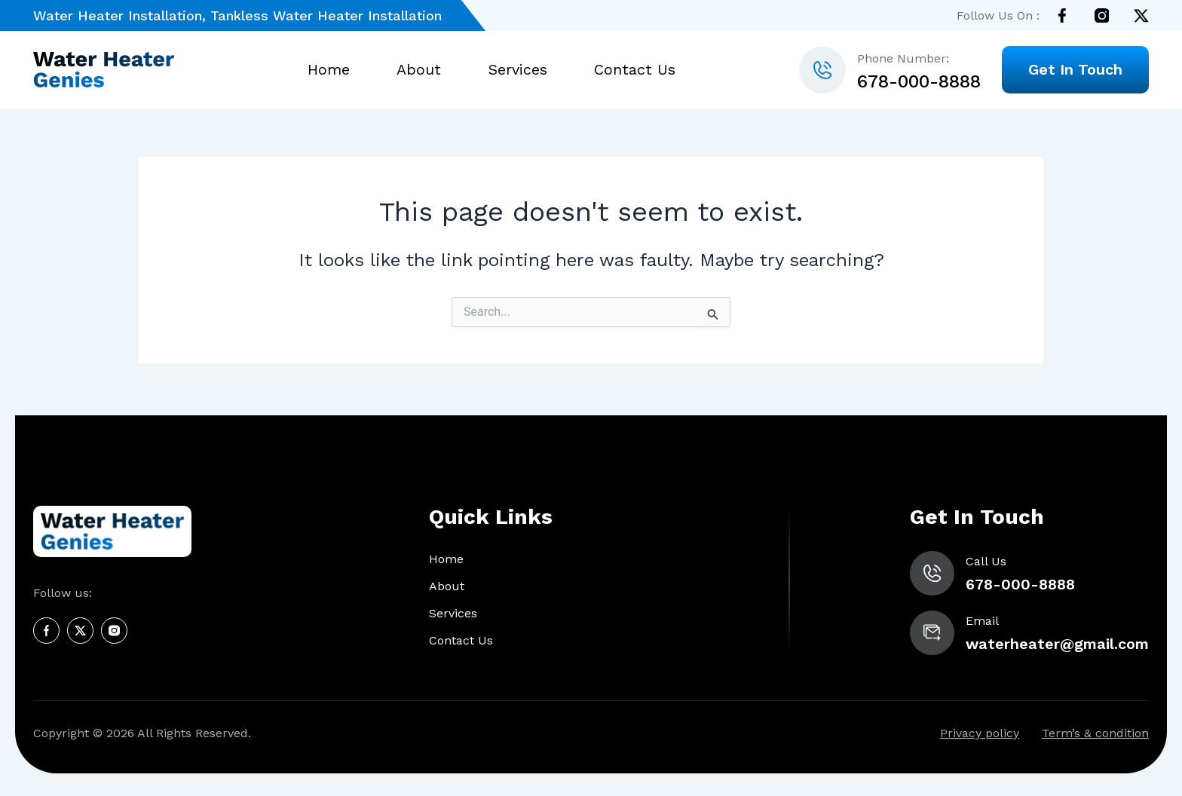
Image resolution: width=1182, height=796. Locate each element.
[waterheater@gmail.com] (928, 632)
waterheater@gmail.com (1056, 644)
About (420, 69)
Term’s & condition (1095, 734)
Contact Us (632, 69)
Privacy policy (979, 734)
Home (331, 69)
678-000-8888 (919, 81)
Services (517, 69)
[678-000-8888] (822, 70)
